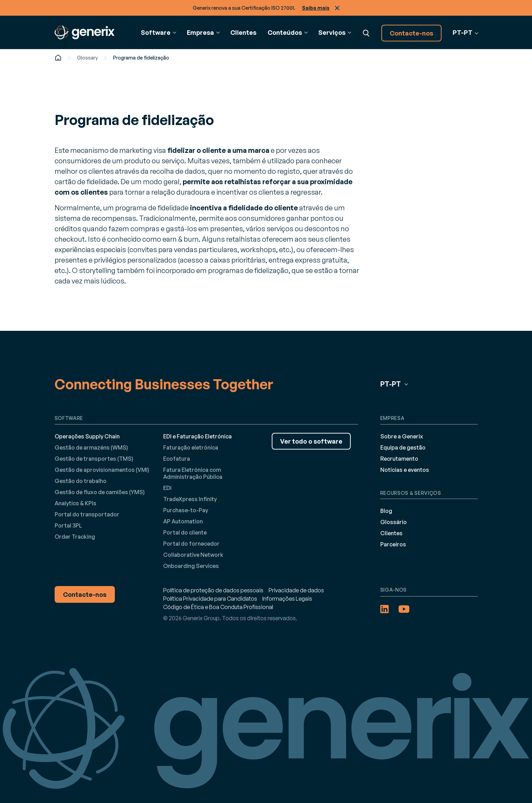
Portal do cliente (185, 532)
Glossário (393, 522)
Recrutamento (399, 458)
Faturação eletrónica (190, 447)
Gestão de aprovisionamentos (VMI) (102, 469)
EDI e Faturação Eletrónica (197, 436)
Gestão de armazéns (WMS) (91, 447)
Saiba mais (315, 8)
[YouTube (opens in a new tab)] (404, 609)
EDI (167, 487)
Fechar (337, 8)
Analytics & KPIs (75, 503)
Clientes (243, 32)
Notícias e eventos (404, 469)
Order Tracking (75, 536)
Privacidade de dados (296, 590)
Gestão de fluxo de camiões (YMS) (100, 492)
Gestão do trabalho (80, 480)
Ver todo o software (311, 441)
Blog (386, 510)
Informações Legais (287, 598)
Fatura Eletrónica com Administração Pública (192, 473)
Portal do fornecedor (191, 543)
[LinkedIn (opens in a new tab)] (384, 609)
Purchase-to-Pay (185, 510)
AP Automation (183, 521)
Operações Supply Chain (87, 436)
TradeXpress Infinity (190, 499)
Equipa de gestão (403, 447)
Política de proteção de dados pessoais (213, 590)
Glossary (87, 58)
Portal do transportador (87, 514)
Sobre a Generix (401, 436)
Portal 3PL (68, 525)
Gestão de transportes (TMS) (94, 458)
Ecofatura (176, 458)
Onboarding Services (191, 565)
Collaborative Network (193, 554)
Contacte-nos (411, 33)
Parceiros (393, 544)
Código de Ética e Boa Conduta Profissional (218, 606)
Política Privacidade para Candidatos (210, 598)
